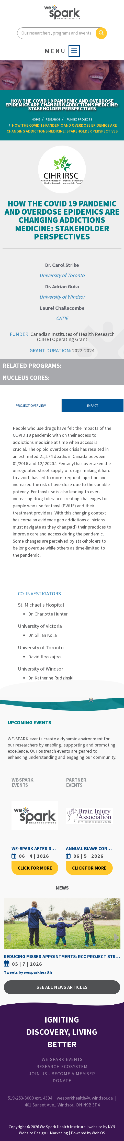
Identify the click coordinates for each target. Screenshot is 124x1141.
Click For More (35, 868)
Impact (92, 405)
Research (53, 119)
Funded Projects (79, 119)
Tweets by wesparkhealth (28, 972)
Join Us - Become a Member (62, 1074)
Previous (9, 933)
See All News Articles (62, 987)
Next (115, 933)
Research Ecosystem (62, 1066)
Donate (62, 1080)
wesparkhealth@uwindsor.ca (85, 1098)
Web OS (98, 1132)
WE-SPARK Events (62, 1059)
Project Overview (31, 405)
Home (36, 119)
